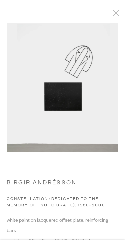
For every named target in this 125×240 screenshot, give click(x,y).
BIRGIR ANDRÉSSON (42, 183)
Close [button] (119, 15)
